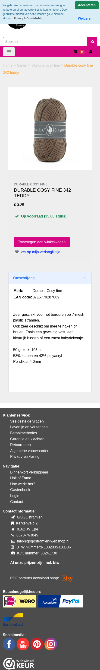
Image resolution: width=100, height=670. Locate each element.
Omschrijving (23, 278)
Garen (22, 65)
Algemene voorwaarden (29, 451)
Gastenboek (20, 490)
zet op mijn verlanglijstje (37, 252)
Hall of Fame (20, 478)
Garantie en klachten (27, 439)
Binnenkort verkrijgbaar (29, 472)
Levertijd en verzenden (29, 427)
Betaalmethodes (23, 433)
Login (14, 496)
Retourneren (20, 445)
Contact (16, 502)
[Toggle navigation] (9, 51)
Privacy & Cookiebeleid (28, 18)
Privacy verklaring (24, 457)
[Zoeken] (45, 41)
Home (8, 65)
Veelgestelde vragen (27, 421)
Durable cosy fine (46, 65)
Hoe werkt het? (22, 484)
